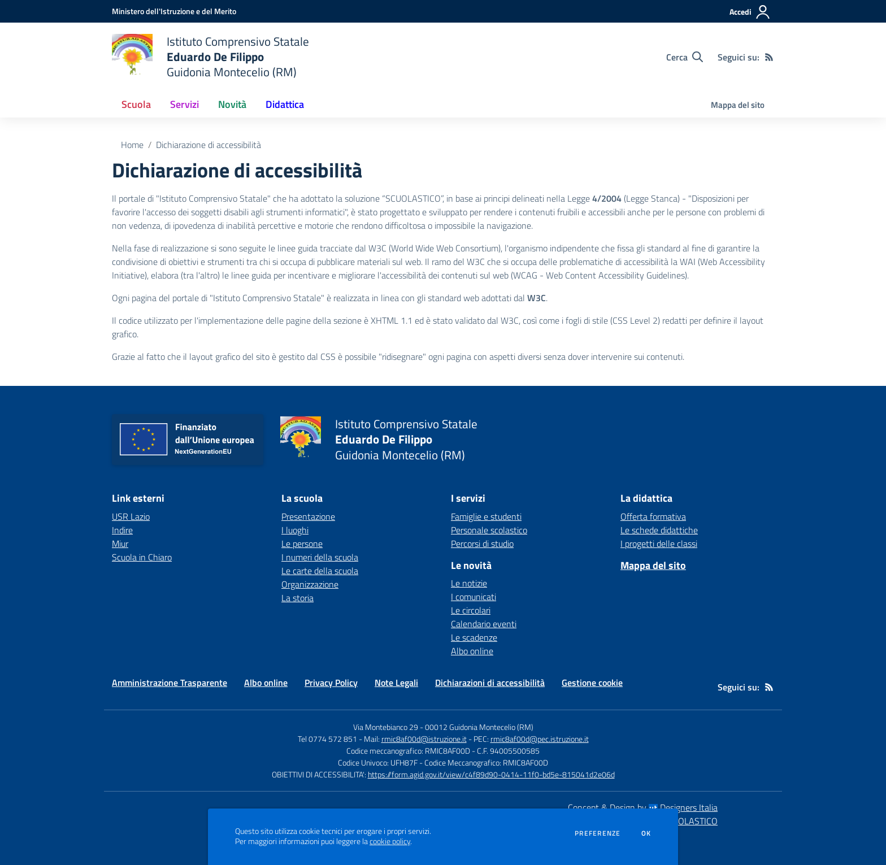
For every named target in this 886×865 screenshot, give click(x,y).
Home (132, 144)
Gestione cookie (592, 682)
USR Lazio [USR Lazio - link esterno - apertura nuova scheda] (131, 516)
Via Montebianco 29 (385, 727)
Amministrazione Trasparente (169, 682)
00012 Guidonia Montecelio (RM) (479, 727)
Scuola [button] (136, 104)
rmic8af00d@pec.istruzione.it (539, 739)
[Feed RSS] (769, 57)
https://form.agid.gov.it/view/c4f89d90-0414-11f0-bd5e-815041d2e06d (491, 774)
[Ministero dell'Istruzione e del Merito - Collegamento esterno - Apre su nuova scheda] (174, 11)
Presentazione (308, 516)
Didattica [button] (285, 104)
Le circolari (470, 610)
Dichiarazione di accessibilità (208, 144)
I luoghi (295, 530)
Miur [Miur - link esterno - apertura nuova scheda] (120, 543)
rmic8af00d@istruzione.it (424, 739)
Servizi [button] (184, 104)
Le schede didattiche (659, 530)
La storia (297, 598)
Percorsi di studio (482, 543)
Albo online (472, 651)
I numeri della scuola (319, 557)
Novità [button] (232, 104)
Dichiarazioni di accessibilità (490, 682)
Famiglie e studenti (486, 516)
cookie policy (390, 841)
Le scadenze (474, 637)
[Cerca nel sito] (684, 57)
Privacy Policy (331, 682)
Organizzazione (309, 584)
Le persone (302, 543)
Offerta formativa (653, 516)
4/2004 (607, 198)
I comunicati (473, 596)
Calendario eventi (483, 624)
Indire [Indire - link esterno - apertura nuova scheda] (122, 530)
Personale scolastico (489, 530)
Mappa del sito (738, 104)
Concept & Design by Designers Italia (643, 807)
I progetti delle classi (658, 543)
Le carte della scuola (319, 570)
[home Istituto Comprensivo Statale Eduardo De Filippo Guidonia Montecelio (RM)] (210, 57)
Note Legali (396, 682)
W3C (536, 298)
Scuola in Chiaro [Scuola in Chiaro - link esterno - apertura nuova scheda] (142, 557)
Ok (646, 833)
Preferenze (597, 833)
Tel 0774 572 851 (327, 739)
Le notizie (469, 583)
